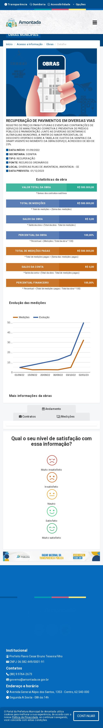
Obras (50, 44)
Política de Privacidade (25, 717)
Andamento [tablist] (51, 408)
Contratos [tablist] (27, 416)
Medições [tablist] (66, 416)
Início (9, 44)
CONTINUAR (86, 716)
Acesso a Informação (30, 44)
